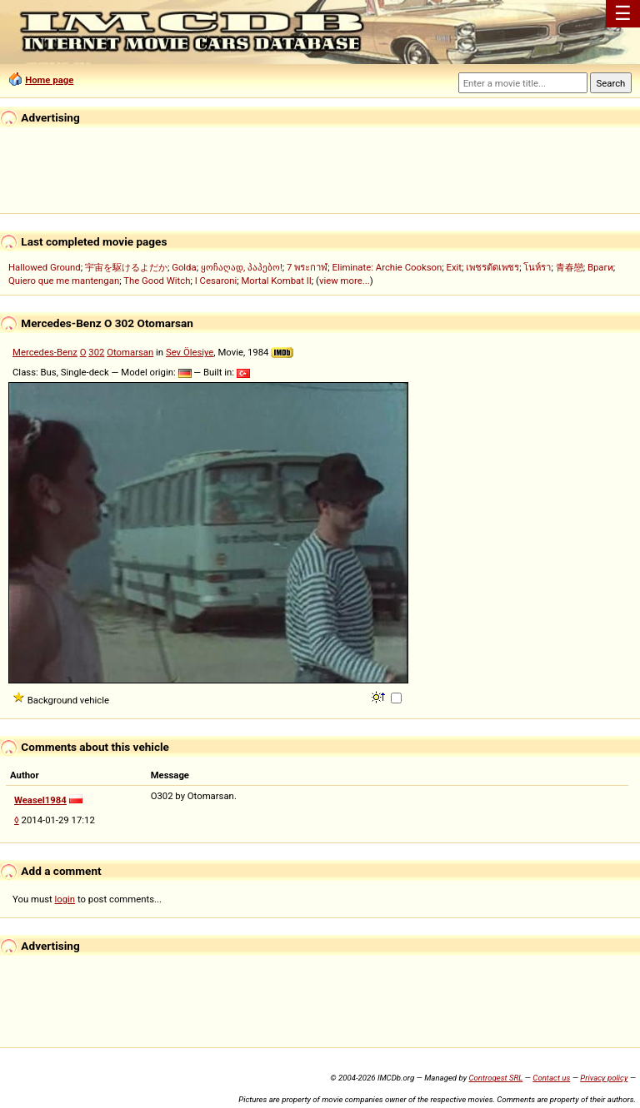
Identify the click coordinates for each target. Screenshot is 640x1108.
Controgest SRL (495, 1077)
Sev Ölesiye (189, 352)
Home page (49, 80)
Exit (454, 267)
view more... (344, 280)
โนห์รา (537, 267)
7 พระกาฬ (307, 267)
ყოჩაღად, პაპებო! (241, 267)
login (65, 899)
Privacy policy (604, 1077)
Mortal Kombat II (276, 280)
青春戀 (569, 267)
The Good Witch (156, 280)
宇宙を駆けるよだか (126, 267)
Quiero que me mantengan (63, 280)
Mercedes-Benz (45, 352)
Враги (600, 267)
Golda (184, 267)
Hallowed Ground (44, 267)
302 (96, 352)
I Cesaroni (216, 280)
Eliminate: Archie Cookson (387, 267)
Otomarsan (130, 352)
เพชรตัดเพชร (492, 267)
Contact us (551, 1077)
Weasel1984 (40, 800)
